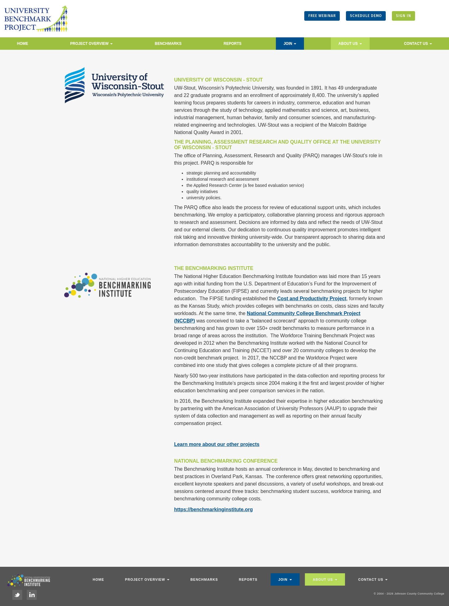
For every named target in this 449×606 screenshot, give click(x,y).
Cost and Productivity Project (311, 298)
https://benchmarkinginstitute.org (213, 509)
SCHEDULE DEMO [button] (366, 16)
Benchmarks (168, 43)
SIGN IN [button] (403, 16)
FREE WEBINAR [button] (322, 16)
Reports (233, 43)
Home (22, 43)
